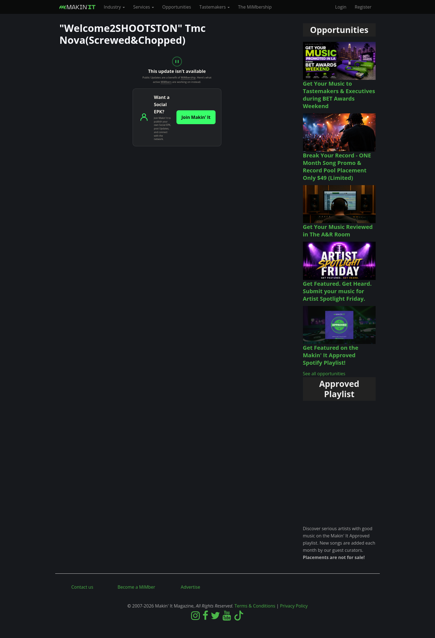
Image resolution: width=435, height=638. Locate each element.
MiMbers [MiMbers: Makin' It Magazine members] (166, 82)
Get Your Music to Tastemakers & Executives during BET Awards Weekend (339, 95)
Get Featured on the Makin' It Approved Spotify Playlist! (330, 355)
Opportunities (176, 7)
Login (341, 7)
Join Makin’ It (196, 117)
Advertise (190, 587)
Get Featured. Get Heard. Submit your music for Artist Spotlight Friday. (337, 291)
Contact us (82, 587)
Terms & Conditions (254, 606)
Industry (114, 7)
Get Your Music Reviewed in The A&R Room (338, 230)
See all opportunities (324, 374)
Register (363, 7)
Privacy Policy (294, 606)
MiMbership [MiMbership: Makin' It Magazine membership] (188, 77)
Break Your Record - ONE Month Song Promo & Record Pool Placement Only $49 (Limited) (337, 167)
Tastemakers (214, 7)
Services (143, 7)
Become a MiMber (136, 587)
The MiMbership (255, 7)
